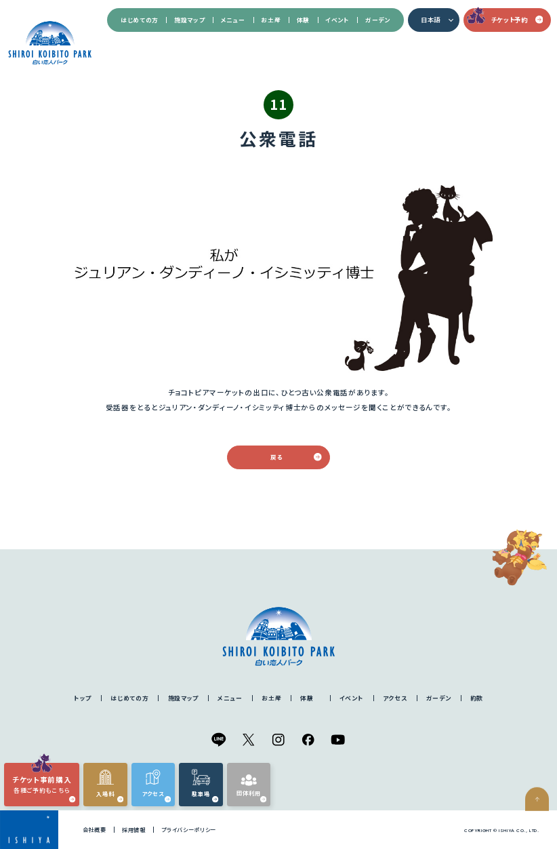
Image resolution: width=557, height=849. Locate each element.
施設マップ (189, 20)
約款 (476, 698)
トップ (82, 698)
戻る (296, 457)
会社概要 (94, 829)
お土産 (271, 20)
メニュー (233, 20)
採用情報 (134, 829)
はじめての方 (140, 20)
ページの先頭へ (541, 827)
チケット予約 (517, 19)
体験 (303, 20)
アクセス (395, 698)
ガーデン (377, 20)
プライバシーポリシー (188, 829)
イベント (337, 20)
